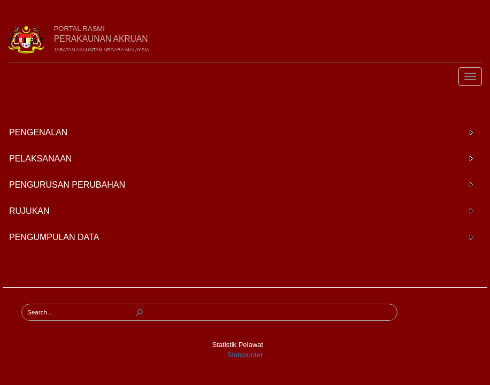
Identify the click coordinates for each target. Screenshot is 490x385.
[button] (140, 312)
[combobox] (80, 312)
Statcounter (245, 355)
